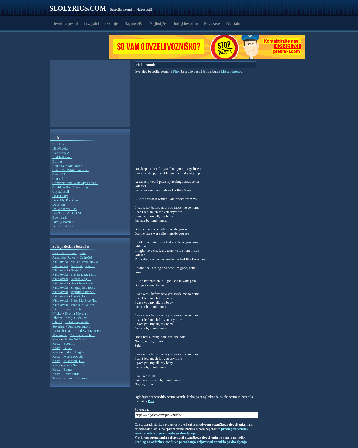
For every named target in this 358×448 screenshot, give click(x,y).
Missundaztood (231, 71)
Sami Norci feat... (83, 283)
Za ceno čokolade (82, 335)
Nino (55, 309)
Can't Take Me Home (67, 166)
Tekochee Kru (62, 378)
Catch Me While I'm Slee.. (71, 170)
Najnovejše (133, 23)
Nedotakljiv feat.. (83, 266)
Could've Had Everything (70, 187)
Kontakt (233, 23)
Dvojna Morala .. (77, 313)
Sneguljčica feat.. (83, 287)
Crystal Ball (60, 191)
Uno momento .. (78, 326)
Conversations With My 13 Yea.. (75, 183)
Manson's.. (59, 335)
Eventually (59, 217)
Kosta (56, 339)
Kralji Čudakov (76, 318)
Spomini (69, 344)
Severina (58, 326)
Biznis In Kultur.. (83, 305)
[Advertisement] (81, 47)
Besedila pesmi (65, 23)
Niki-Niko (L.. (81, 279)
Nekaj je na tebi (73, 309)
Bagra (67, 369)
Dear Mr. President (65, 200)
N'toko (57, 313)
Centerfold (59, 179)
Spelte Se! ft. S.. (74, 365)
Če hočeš (86, 257)
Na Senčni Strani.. (76, 339)
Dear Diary (60, 196)
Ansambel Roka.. (64, 253)
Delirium (58, 204)
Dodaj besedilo (185, 23)
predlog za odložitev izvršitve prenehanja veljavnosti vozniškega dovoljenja (191, 442)
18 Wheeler (60, 148)
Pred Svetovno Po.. (88, 331)
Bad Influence (62, 157)
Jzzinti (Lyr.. (79, 296)
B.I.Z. (67, 348)
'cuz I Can (59, 144)
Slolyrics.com (78, 8)
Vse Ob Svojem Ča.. (85, 262)
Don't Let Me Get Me (67, 213)
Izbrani (57, 318)
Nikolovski (60, 262)
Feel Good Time (63, 226)
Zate (83, 253)
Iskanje (111, 23)
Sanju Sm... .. (80, 270)
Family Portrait (63, 222)
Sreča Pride (71, 374)
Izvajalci (91, 23)
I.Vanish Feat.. (62, 331)
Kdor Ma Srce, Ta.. (84, 300)
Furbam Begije (73, 352)
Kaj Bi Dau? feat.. (83, 275)
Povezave (212, 23)
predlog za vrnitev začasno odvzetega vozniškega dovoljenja (191, 431)
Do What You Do (64, 209)
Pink (176, 71)
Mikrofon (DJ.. (73, 361)
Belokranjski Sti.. (77, 322)
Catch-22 (58, 174)
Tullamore (82, 378)
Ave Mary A (61, 153)
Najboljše (158, 23)
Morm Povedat (73, 356)
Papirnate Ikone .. (83, 292)
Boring (57, 161)
